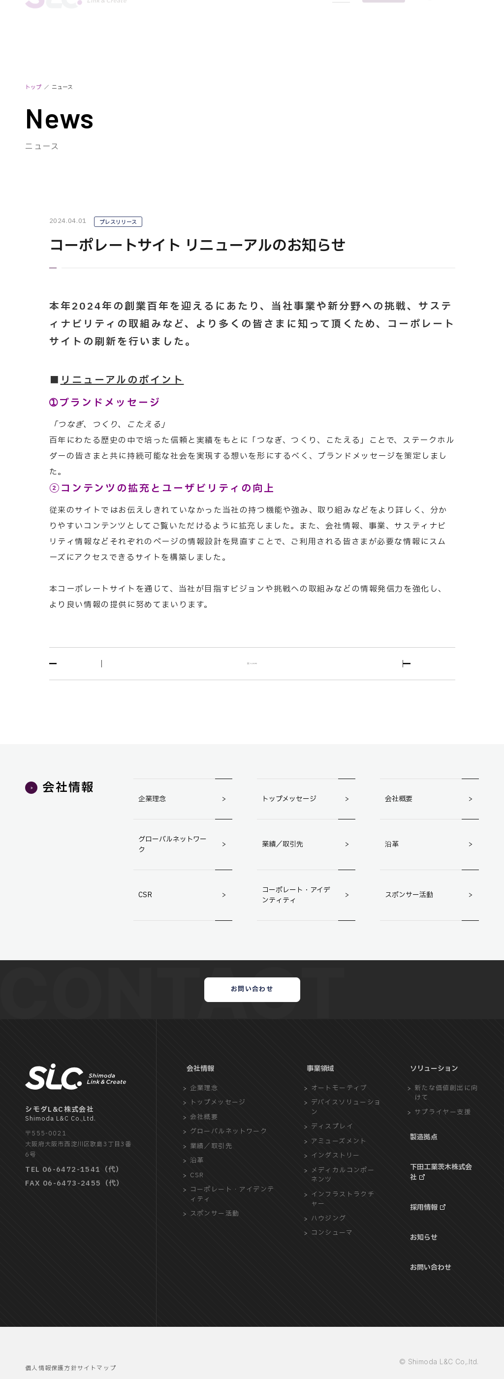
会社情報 (197, 1091)
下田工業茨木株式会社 (441, 1184)
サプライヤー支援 (442, 1134)
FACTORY (269, 36)
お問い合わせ (252, 1003)
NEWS (341, 36)
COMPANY (147, 36)
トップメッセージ (309, 804)
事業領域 (318, 1091)
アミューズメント (339, 1163)
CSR (185, 900)
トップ (33, 87)
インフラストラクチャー (343, 1221)
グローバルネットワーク (185, 849)
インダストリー (335, 1178)
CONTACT (384, 36)
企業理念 (185, 804)
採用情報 (422, 1210)
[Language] (452, 37)
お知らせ (422, 1230)
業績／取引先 (309, 849)
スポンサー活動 (432, 900)
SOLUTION (229, 36)
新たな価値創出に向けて (446, 1115)
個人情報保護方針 (53, 1343)
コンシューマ (332, 1255)
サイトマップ (115, 1343)
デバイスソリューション (346, 1129)
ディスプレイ (332, 1149)
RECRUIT (307, 36)
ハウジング (328, 1241)
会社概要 (432, 804)
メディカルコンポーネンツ (343, 1197)
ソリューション (433, 1091)
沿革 (432, 849)
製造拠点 (422, 1159)
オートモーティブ (339, 1110)
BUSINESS (187, 36)
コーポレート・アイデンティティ (309, 900)
